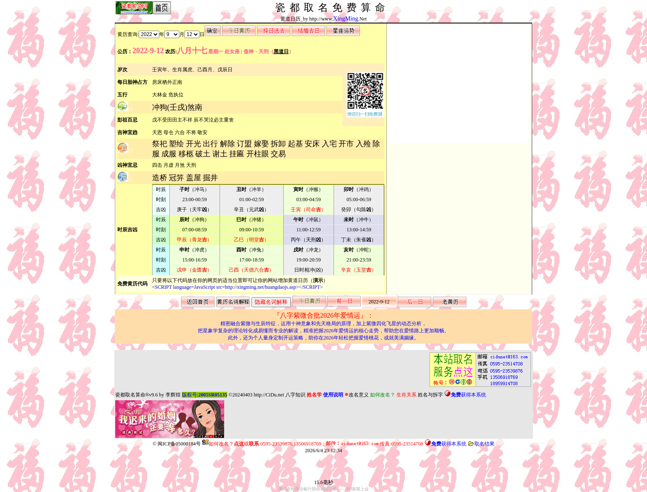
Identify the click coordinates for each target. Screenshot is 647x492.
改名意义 (356, 395)
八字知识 (295, 395)
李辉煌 (173, 395)
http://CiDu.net (269, 395)
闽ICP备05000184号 (179, 444)
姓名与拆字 (430, 395)
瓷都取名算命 (130, 395)
